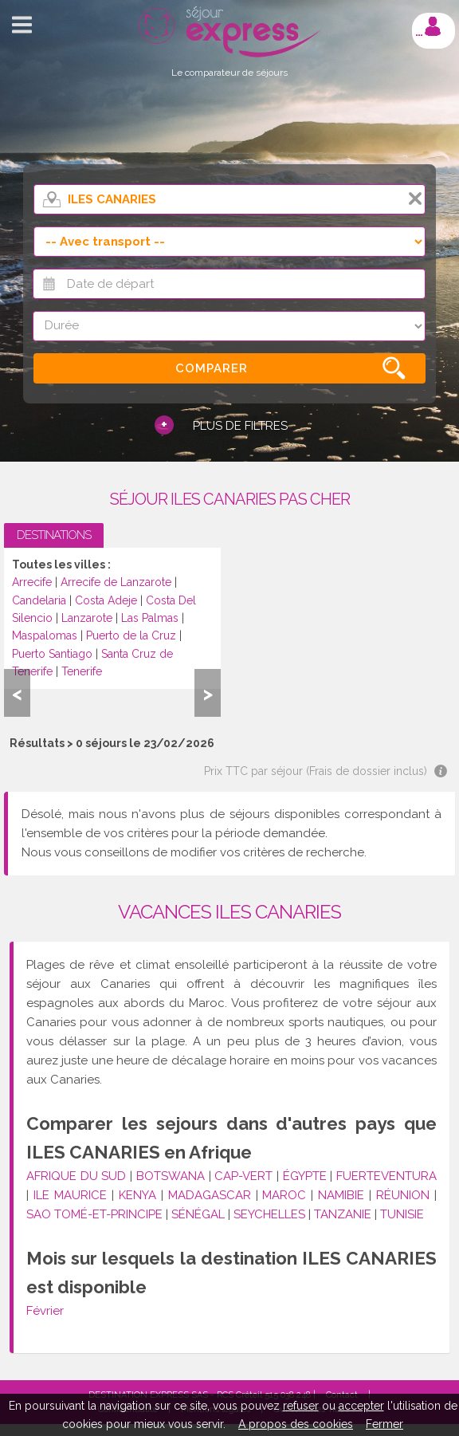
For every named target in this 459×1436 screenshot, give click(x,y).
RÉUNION (403, 1195)
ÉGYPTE (305, 1176)
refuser (301, 1405)
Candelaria (39, 600)
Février (45, 1311)
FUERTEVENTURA (386, 1176)
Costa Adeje (106, 600)
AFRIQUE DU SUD (76, 1176)
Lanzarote (86, 618)
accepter (361, 1405)
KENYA (137, 1195)
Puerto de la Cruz (131, 635)
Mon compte (432, 26)
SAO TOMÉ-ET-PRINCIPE (94, 1214)
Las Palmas (149, 618)
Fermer (384, 1424)
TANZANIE (342, 1214)
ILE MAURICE (70, 1195)
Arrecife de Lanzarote (116, 582)
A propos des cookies (295, 1424)
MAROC (284, 1195)
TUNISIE (402, 1214)
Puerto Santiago (52, 653)
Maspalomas (44, 635)
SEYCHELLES (269, 1214)
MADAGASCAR (209, 1195)
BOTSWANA (170, 1176)
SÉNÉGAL (198, 1214)
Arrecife (32, 582)
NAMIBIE (341, 1195)
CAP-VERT (243, 1176)
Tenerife (81, 671)
